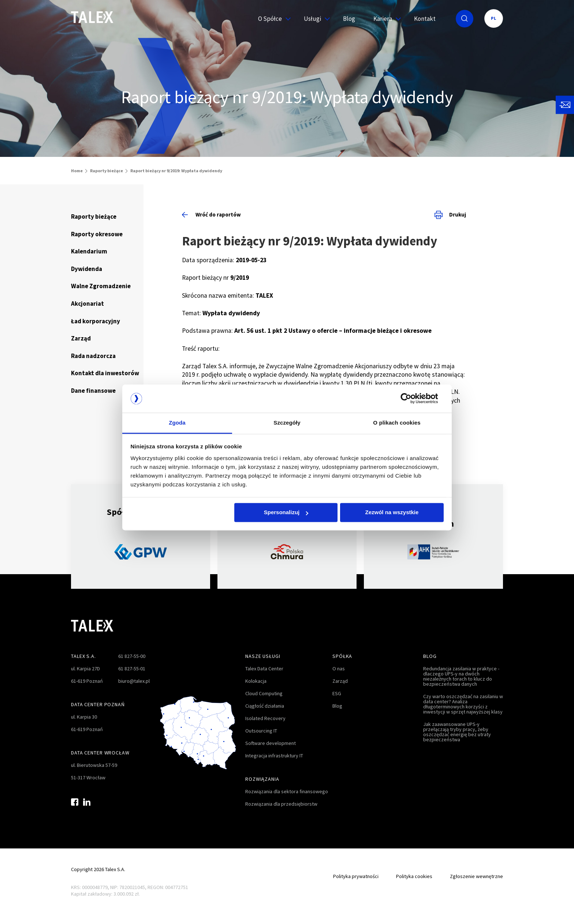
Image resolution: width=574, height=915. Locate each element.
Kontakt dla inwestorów (105, 373)
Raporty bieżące (106, 170)
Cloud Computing (264, 693)
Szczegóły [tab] (286, 422)
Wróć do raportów (211, 214)
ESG (336, 693)
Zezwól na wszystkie (391, 512)
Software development (270, 743)
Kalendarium (89, 251)
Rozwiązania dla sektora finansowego (286, 791)
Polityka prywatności (356, 876)
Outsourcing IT (261, 730)
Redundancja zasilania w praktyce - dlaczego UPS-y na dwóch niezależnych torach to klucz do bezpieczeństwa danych (461, 676)
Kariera (384, 18)
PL (493, 18)
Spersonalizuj (286, 512)
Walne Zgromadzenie (101, 286)
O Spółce (272, 18)
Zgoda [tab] (177, 422)
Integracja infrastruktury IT (274, 755)
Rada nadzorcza (93, 356)
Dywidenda (86, 269)
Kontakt (425, 18)
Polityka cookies (414, 876)
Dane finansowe (93, 391)
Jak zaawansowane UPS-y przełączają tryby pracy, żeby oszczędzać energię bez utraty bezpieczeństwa (457, 732)
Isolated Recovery (265, 718)
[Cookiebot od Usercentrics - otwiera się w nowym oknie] (412, 398)
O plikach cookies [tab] (396, 422)
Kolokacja (255, 681)
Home (77, 170)
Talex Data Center (264, 668)
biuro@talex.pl (134, 681)
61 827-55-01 (131, 668)
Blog (349, 18)
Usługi (314, 18)
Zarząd (81, 338)
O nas (338, 668)
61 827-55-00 (131, 656)
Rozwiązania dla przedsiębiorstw (281, 803)
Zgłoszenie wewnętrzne (476, 876)
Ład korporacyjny (95, 321)
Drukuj (450, 215)
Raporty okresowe (97, 234)
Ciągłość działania (264, 705)
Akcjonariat (87, 304)
